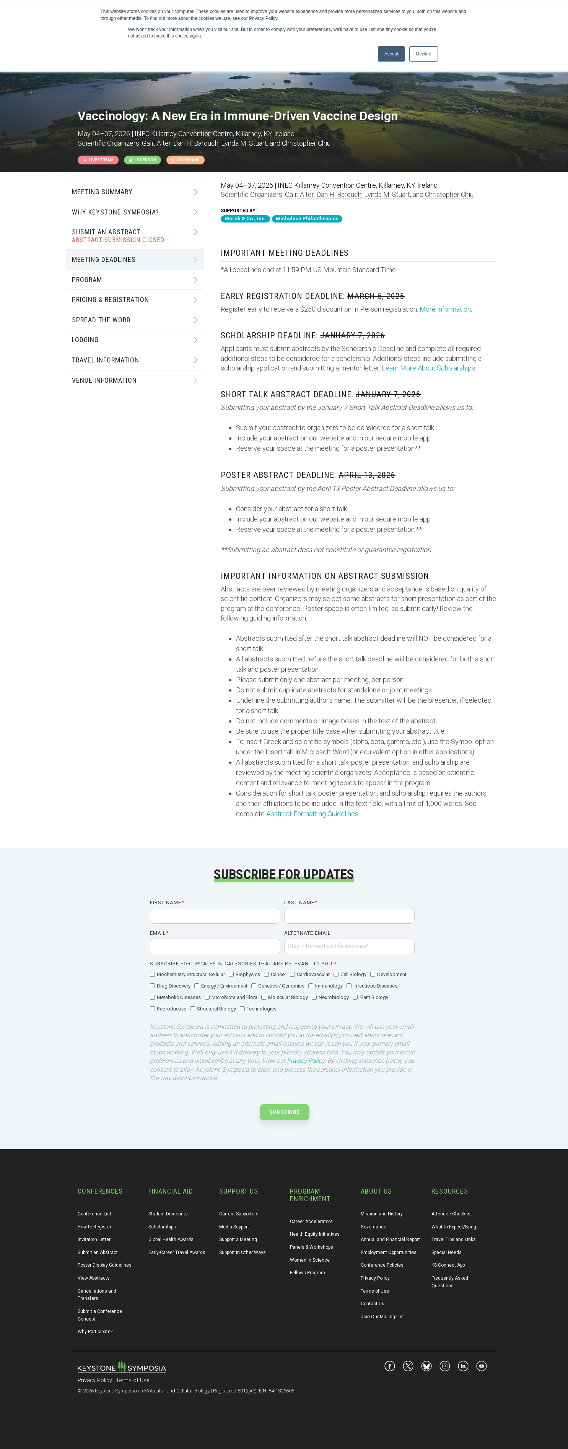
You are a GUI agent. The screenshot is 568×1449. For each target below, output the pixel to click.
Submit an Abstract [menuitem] (98, 1252)
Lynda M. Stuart (387, 194)
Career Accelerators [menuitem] (311, 1221)
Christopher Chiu (449, 194)
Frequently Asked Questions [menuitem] (450, 1281)
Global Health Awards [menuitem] (171, 1239)
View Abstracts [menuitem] (94, 1278)
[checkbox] (282, 992)
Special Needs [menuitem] (446, 1252)
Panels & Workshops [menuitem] (311, 1247)
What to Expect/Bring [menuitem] (453, 1227)
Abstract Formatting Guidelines (312, 814)
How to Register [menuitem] (94, 1227)
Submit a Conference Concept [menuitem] (100, 1315)
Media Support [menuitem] (234, 1227)
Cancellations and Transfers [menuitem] (97, 1294)
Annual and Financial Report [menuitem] (390, 1239)
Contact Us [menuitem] (372, 1303)
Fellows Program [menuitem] (307, 1272)
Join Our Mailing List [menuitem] (382, 1316)
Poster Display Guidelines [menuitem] (105, 1265)
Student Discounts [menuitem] (168, 1214)
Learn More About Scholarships (428, 368)
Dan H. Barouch (338, 194)
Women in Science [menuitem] (310, 1260)
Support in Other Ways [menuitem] (242, 1252)
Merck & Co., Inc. (245, 218)
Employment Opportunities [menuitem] (389, 1252)
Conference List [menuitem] (94, 1214)
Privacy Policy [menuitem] (375, 1278)
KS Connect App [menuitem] (448, 1265)
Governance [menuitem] (373, 1227)
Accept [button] (391, 54)
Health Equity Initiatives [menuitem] (315, 1234)
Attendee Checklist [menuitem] (451, 1214)
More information (445, 309)
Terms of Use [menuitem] (375, 1291)
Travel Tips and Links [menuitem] (453, 1239)
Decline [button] (423, 54)
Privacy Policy (305, 1060)
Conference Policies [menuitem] (382, 1265)
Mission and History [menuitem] (382, 1214)
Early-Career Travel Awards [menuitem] (176, 1252)
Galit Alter (299, 194)
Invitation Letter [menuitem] (94, 1239)
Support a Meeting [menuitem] (238, 1239)
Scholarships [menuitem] (162, 1227)
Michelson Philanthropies (307, 218)
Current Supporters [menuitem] (239, 1214)
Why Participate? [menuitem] (95, 1331)
